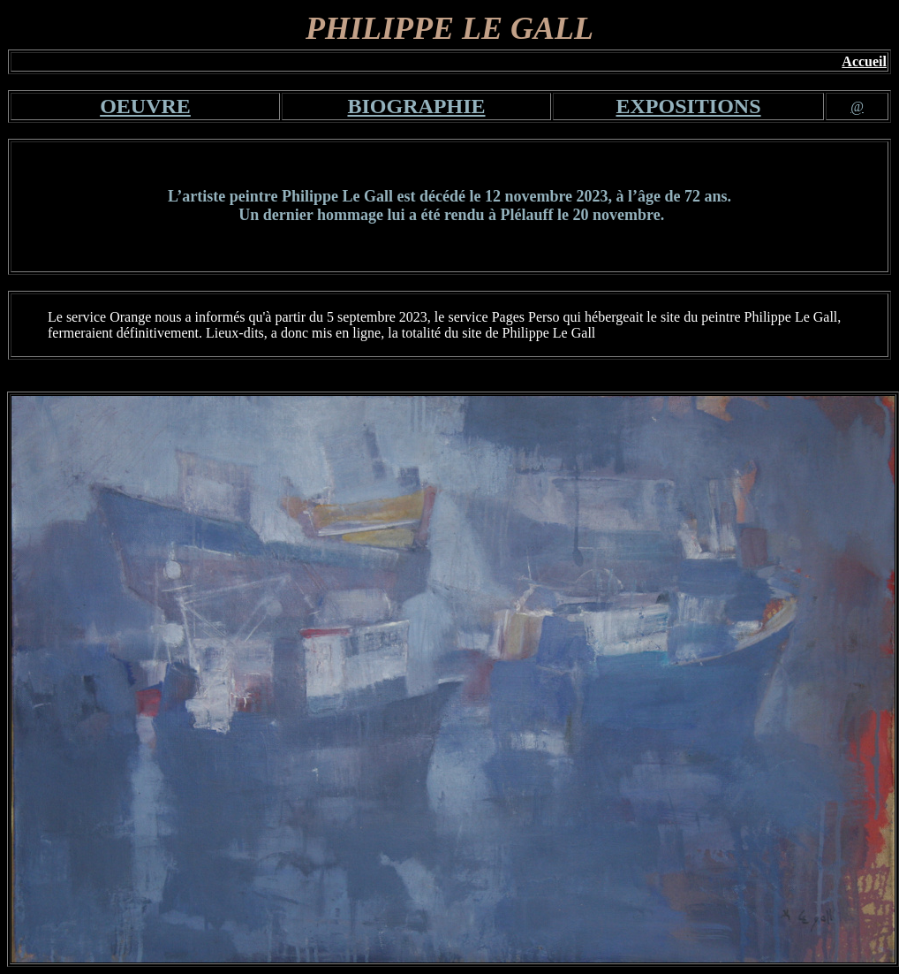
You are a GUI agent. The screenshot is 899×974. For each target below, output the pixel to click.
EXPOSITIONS (688, 106)
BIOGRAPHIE (416, 106)
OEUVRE (145, 106)
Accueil (864, 61)
